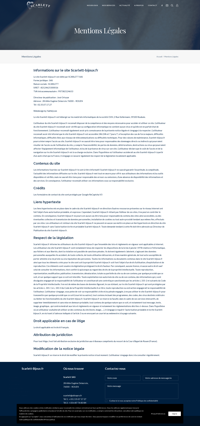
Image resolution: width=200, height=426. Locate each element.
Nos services (108, 8)
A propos (139, 8)
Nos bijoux (92, 8)
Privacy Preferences (158, 414)
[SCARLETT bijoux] (37, 8)
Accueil (159, 57)
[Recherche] (172, 8)
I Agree (174, 414)
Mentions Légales (30, 395)
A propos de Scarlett (31, 391)
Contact (152, 8)
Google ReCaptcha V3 (92, 194)
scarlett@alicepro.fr (72, 395)
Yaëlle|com (52, 111)
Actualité (124, 8)
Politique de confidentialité (147, 401)
